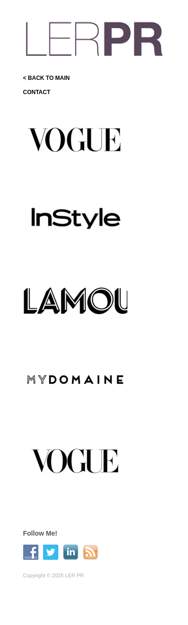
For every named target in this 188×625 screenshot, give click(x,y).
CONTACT (37, 92)
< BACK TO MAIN (46, 78)
